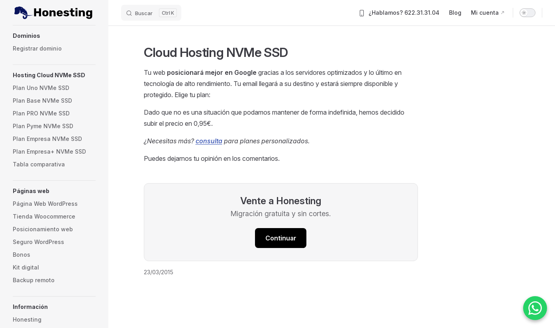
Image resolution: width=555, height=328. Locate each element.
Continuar (280, 238)
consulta (209, 141)
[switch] (527, 12)
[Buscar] (151, 13)
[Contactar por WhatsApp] (535, 308)
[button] (54, 35)
